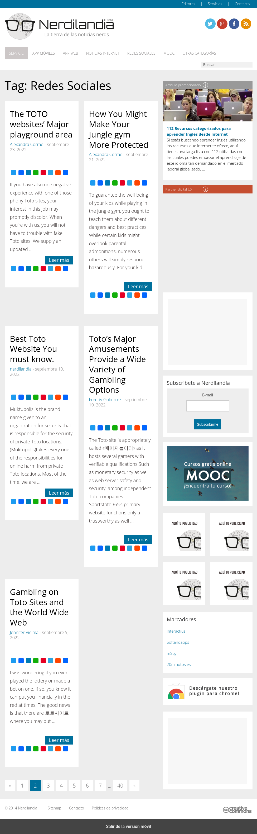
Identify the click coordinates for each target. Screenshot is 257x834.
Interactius (176, 630)
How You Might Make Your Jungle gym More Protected (118, 128)
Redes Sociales (138, 53)
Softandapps (178, 641)
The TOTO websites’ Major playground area (41, 123)
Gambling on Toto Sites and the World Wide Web (39, 606)
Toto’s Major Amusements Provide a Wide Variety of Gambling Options (117, 363)
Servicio (16, 53)
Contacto (242, 3)
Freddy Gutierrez (105, 399)
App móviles (42, 53)
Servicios (215, 3)
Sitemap (54, 807)
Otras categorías (194, 53)
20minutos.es (179, 663)
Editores (188, 3)
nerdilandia (21, 368)
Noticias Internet (100, 53)
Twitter (210, 23)
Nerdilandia (27, 807)
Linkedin (246, 23)
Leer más (59, 259)
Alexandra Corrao (26, 143)
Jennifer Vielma (24, 631)
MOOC (165, 53)
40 (120, 785)
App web (68, 53)
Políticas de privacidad (110, 807)
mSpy (172, 652)
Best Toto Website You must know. (33, 348)
